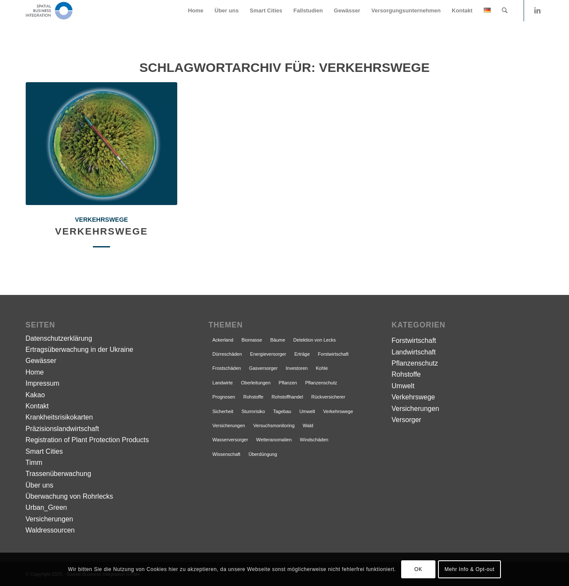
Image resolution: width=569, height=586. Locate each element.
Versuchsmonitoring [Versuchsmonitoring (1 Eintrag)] (274, 425)
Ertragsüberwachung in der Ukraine (80, 349)
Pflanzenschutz (415, 363)
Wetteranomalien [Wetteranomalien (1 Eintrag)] (274, 439)
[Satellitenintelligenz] (49, 10)
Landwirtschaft (414, 352)
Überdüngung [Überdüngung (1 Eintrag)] (262, 454)
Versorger (406, 419)
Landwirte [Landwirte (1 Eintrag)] (222, 382)
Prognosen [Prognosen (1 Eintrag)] (223, 396)
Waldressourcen (50, 530)
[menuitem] (195, 10)
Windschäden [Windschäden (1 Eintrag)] (314, 439)
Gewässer (41, 360)
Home (35, 372)
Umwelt (403, 386)
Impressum (43, 383)
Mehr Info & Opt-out (469, 569)
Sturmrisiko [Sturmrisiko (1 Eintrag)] (253, 411)
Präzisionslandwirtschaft (62, 428)
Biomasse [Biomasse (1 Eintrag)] (251, 339)
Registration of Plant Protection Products (87, 439)
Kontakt (37, 406)
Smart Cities (44, 451)
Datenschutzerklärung (59, 338)
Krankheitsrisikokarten (59, 417)
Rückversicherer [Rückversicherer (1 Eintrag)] (328, 396)
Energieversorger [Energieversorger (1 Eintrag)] (268, 354)
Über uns (40, 485)
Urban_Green (46, 507)
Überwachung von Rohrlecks (69, 496)
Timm (34, 462)
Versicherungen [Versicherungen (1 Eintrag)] (228, 425)
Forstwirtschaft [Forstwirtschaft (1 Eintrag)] (333, 354)
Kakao (35, 395)
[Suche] (504, 10)
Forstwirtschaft (414, 340)
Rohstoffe (406, 374)
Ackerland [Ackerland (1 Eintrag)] (222, 339)
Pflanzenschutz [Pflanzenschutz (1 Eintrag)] (321, 382)
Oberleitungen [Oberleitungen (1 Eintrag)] (256, 382)
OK (418, 569)
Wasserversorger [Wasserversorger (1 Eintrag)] (230, 439)
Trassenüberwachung (58, 473)
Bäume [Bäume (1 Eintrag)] (277, 339)
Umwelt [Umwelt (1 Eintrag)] (307, 411)
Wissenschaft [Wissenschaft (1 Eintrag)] (226, 454)
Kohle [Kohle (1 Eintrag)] (322, 368)
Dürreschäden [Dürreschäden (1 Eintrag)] (227, 354)
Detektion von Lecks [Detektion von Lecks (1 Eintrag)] (314, 339)
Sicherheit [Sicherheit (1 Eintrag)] (222, 411)
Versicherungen (49, 519)
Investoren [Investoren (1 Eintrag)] (296, 368)
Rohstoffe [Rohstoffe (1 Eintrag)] (253, 396)
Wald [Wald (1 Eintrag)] (308, 425)
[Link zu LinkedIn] (537, 10)
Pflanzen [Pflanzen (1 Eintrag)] (288, 382)
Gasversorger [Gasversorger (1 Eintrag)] (263, 368)
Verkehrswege (101, 219)
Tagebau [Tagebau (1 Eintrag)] (282, 411)
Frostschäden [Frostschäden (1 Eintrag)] (226, 368)
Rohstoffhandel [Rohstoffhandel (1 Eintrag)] (287, 396)
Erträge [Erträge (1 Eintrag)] (302, 354)
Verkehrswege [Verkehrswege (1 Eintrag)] (338, 411)
